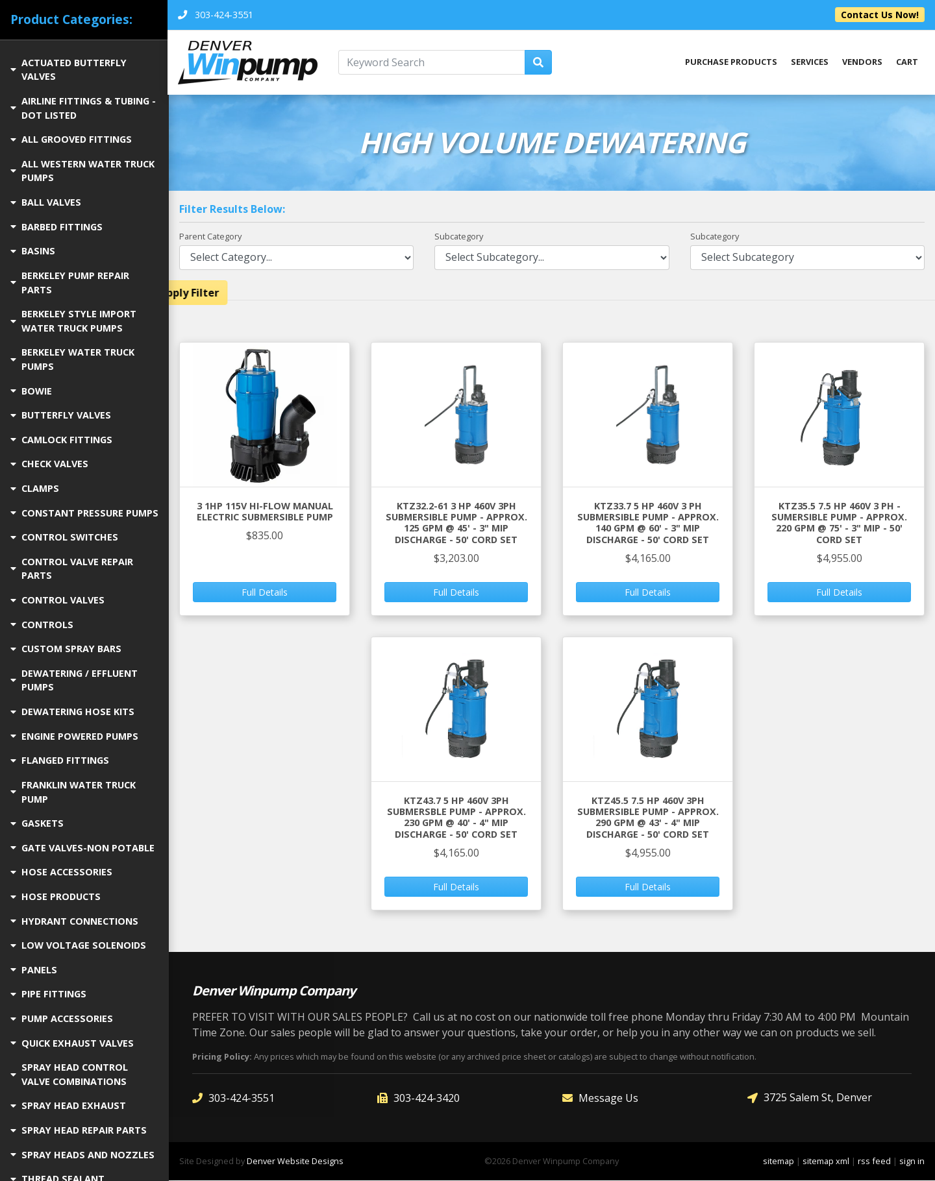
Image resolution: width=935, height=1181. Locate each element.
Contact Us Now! (880, 14)
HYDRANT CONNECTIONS (74, 921)
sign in (912, 1161)
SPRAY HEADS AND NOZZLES (82, 1155)
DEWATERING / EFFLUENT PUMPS (74, 680)
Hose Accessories (61, 872)
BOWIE (31, 391)
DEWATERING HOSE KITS (72, 711)
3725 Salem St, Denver (809, 1098)
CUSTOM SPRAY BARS (65, 648)
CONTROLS (41, 624)
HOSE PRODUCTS (55, 896)
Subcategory (458, 237)
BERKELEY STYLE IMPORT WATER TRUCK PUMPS (73, 321)
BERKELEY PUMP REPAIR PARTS (69, 282)
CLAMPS (34, 488)
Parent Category (210, 237)
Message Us (600, 1098)
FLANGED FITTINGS (59, 760)
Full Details (265, 593)
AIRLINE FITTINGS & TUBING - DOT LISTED (83, 108)
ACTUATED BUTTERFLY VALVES (68, 69)
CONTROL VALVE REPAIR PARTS (71, 568)
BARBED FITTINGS (56, 227)
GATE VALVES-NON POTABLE (82, 848)
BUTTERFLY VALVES (60, 415)
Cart (907, 62)
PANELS (33, 970)
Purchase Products (730, 62)
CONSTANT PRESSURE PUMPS (84, 513)
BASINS (32, 251)
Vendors (862, 62)
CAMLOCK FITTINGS (61, 439)
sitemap (778, 1161)
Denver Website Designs (295, 1161)
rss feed (874, 1161)
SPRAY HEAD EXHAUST (68, 1105)
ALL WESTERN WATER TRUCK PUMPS (82, 171)
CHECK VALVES (49, 463)
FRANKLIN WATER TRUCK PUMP (73, 792)
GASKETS (37, 823)
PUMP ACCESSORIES (61, 1018)
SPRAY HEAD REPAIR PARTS (78, 1130)
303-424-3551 (233, 1098)
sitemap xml (826, 1161)
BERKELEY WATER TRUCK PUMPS (72, 359)
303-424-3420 (418, 1098)
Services (810, 62)
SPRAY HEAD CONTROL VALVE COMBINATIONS (69, 1074)
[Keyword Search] (432, 62)
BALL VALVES (45, 202)
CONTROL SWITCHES (64, 537)
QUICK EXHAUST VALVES (72, 1043)
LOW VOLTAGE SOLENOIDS (78, 945)
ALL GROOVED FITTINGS (71, 139)
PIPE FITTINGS (48, 994)
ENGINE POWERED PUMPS (74, 736)
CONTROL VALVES (57, 600)
